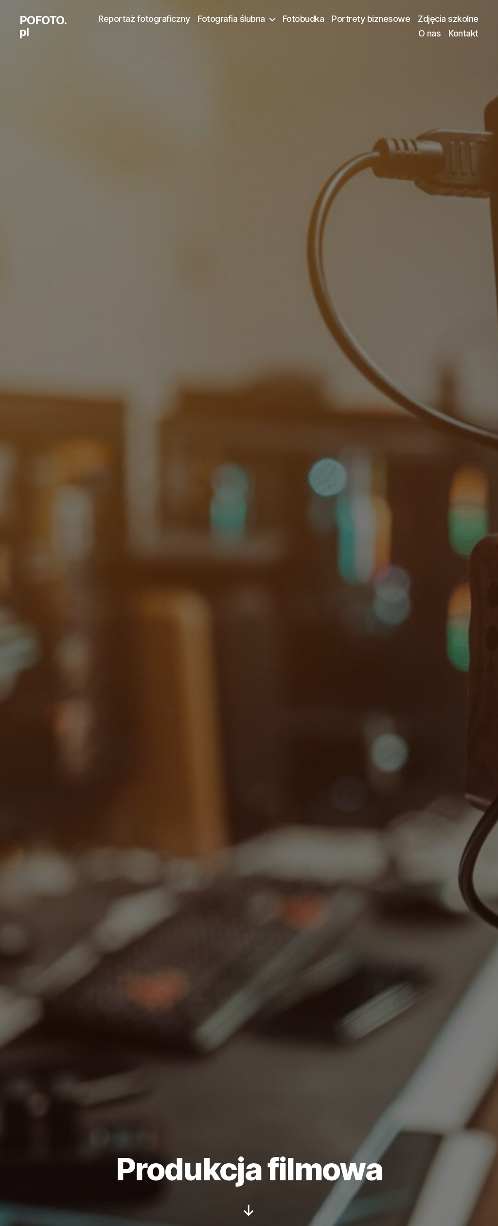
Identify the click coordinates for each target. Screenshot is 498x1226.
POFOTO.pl (43, 26)
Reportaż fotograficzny (144, 19)
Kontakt (463, 33)
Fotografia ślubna (231, 19)
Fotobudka (303, 19)
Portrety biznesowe (371, 19)
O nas (429, 33)
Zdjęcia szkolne (448, 19)
